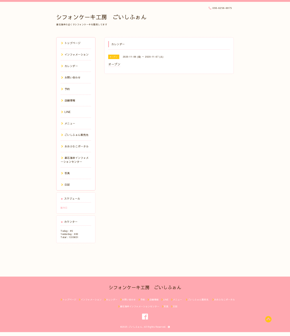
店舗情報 (68, 100)
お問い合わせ (71, 77)
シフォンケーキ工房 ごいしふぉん (101, 17)
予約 (65, 89)
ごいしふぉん (135, 326)
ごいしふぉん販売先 (76, 135)
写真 (65, 173)
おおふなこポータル (75, 146)
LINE (66, 112)
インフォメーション (75, 54)
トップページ (71, 43)
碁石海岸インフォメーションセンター (75, 159)
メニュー (68, 123)
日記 (65, 184)
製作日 (64, 207)
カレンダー (69, 66)
